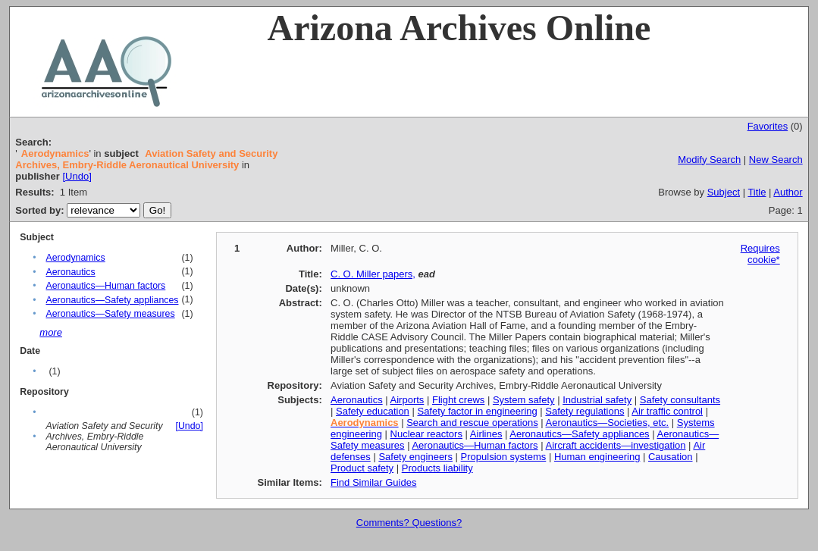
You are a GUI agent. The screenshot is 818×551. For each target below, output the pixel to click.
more (50, 332)
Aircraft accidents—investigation (616, 445)
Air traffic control (667, 411)
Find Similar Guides (373, 482)
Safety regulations (584, 411)
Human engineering (597, 456)
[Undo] (76, 176)
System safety (524, 399)
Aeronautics (70, 272)
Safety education (372, 411)
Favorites (767, 126)
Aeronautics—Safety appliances (111, 300)
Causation (670, 456)
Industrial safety (597, 399)
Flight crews (458, 399)
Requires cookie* (760, 254)
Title (756, 192)
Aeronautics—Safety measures (109, 313)
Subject (723, 192)
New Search (776, 159)
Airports (407, 399)
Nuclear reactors (426, 434)
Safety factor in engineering (477, 411)
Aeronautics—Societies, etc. (607, 422)
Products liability (437, 468)
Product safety (362, 468)
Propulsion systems (504, 456)
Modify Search (709, 159)
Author (787, 192)
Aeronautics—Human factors (105, 285)
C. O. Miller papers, (373, 274)
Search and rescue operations (471, 422)
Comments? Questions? (409, 522)
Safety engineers (415, 456)
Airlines (486, 434)
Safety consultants (680, 399)
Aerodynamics (75, 257)
